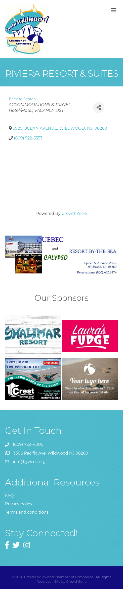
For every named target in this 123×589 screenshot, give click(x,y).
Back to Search (22, 99)
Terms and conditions (27, 512)
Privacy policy (18, 504)
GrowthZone (74, 213)
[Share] (98, 107)
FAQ (9, 495)
